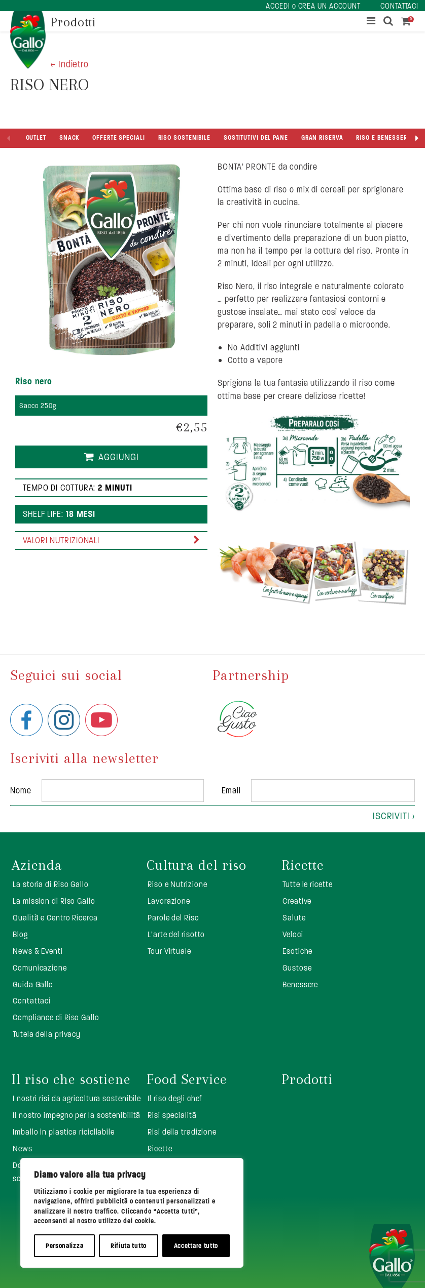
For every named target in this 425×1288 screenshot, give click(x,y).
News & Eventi (38, 951)
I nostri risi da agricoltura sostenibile (77, 1098)
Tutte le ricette (307, 884)
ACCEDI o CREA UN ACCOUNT (313, 6)
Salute (293, 917)
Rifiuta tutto (129, 1245)
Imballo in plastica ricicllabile (64, 1131)
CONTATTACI (399, 6)
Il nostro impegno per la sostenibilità (76, 1115)
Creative (296, 901)
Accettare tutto (196, 1245)
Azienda (37, 865)
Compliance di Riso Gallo (56, 1017)
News (22, 1148)
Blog (20, 934)
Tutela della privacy (47, 1034)
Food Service (187, 1079)
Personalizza (64, 1245)
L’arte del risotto (176, 934)
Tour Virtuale (169, 951)
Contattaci (32, 1000)
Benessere (300, 984)
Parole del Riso (173, 917)
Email (231, 790)
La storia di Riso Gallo (51, 884)
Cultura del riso (196, 865)
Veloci (292, 934)
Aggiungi (118, 457)
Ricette (302, 865)
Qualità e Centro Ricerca (55, 917)
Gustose (296, 967)
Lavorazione (169, 901)
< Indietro (70, 64)
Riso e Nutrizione (177, 884)
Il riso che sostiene (71, 1079)
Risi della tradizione (182, 1131)
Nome (20, 790)
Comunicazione (40, 967)
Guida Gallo (33, 984)
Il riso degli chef (175, 1098)
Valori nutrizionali (61, 540)
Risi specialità (172, 1115)
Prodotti (307, 1079)
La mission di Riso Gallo (54, 901)
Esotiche (297, 951)
